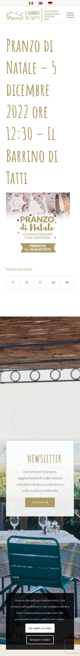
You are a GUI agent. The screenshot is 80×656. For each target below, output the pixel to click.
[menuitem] (68, 15)
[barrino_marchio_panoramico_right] (33, 15)
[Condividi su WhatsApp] (40, 282)
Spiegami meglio (40, 639)
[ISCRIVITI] (40, 502)
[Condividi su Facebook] (13, 282)
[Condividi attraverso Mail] (67, 282)
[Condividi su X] (26, 282)
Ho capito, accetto (40, 628)
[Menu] (68, 15)
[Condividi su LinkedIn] (53, 282)
